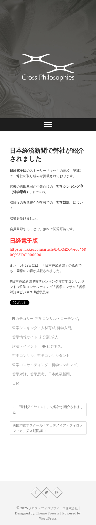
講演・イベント (24, 346)
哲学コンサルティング (30, 365)
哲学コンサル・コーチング (56, 318)
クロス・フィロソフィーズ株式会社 (53, 508)
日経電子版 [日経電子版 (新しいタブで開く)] (24, 240)
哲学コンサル (23, 355)
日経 (15, 383)
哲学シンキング (64, 365)
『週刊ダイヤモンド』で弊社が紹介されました (48, 409)
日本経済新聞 (59, 374)
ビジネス (54, 346)
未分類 (44, 337)
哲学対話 (19, 374)
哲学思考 (37, 374)
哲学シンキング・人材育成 (33, 327)
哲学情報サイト (24, 337)
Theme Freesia (47, 513)
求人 (54, 337)
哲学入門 (64, 327)
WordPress (48, 518)
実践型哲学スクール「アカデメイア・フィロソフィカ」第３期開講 (48, 428)
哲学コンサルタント (53, 355)
